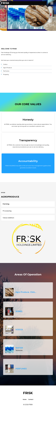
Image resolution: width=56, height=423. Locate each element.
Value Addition (8, 218)
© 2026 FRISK (28, 405)
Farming (6, 204)
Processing (7, 211)
